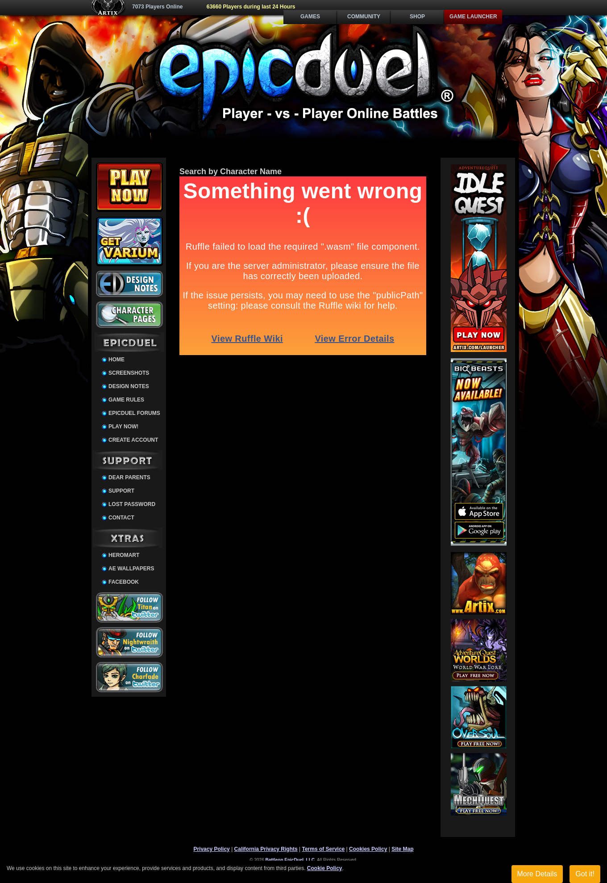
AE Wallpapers (131, 568)
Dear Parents (129, 477)
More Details (537, 874)
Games (310, 16)
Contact (121, 518)
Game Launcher (473, 16)
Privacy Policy (211, 849)
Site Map (402, 849)
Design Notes (128, 386)
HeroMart (123, 555)
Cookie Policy (324, 868)
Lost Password (131, 504)
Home (116, 359)
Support (121, 491)
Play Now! (123, 426)
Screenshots (128, 373)
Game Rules (126, 400)
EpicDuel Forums (134, 413)
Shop (417, 16)
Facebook (123, 582)
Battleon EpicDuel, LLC (290, 860)
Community (363, 16)
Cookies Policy (368, 849)
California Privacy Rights (266, 849)
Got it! (585, 874)
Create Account (133, 440)
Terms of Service (323, 849)
